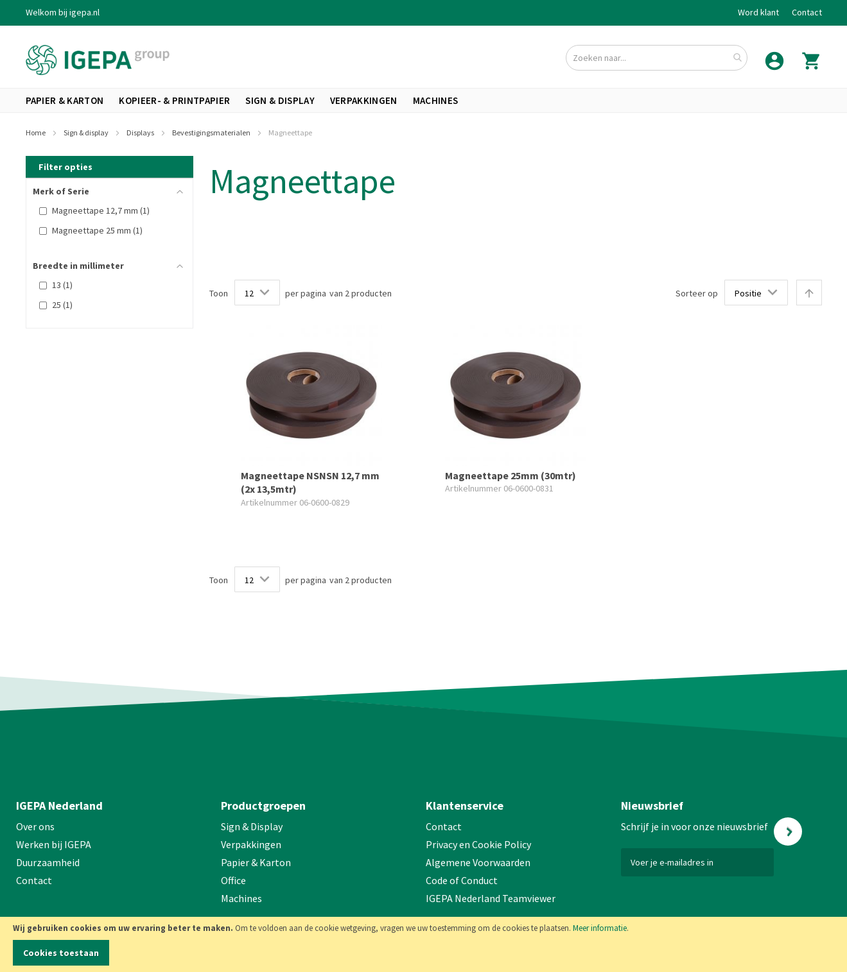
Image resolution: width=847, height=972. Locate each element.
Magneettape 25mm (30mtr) (510, 475)
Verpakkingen (251, 844)
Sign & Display (252, 826)
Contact (807, 12)
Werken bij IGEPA (53, 844)
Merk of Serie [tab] (61, 191)
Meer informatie (600, 928)
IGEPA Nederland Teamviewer (490, 898)
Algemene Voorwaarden (478, 862)
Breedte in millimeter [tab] (78, 265)
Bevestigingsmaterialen (212, 132)
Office (234, 880)
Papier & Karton (256, 862)
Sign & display (87, 132)
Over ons (35, 826)
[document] (423, 944)
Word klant (758, 12)
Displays (141, 132)
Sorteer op (697, 293)
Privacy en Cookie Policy (478, 844)
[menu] (424, 100)
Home (36, 132)
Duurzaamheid (48, 862)
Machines (241, 898)
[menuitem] (65, 100)
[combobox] (656, 58)
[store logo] (98, 60)
